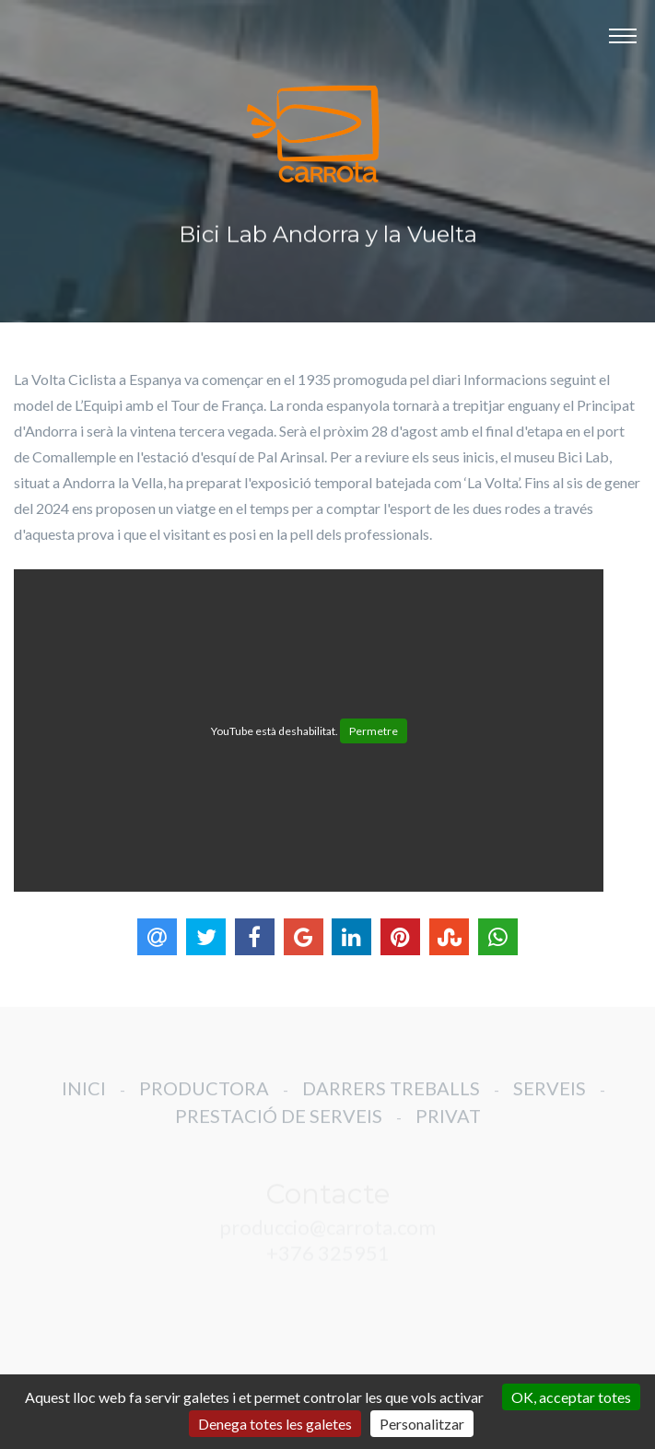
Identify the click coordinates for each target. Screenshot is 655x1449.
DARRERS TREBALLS (391, 1098)
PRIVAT (448, 1126)
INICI (84, 1098)
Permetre (373, 731)
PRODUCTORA (204, 1098)
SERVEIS (549, 1098)
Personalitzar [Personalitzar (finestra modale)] (422, 1423)
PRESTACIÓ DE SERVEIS (278, 1126)
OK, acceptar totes (571, 1397)
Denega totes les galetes (275, 1423)
